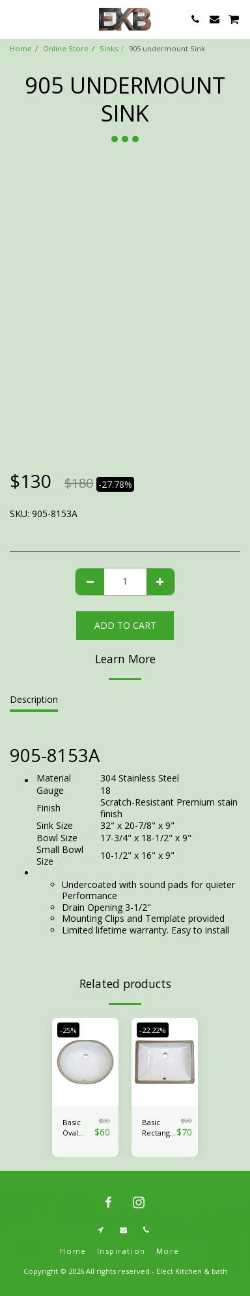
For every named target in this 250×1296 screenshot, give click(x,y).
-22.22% (152, 1030)
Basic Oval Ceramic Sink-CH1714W (78, 1128)
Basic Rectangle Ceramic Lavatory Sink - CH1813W (159, 1128)
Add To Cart (125, 625)
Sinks (109, 48)
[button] (14, 18)
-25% (68, 1030)
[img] (85, 1062)
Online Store (66, 48)
